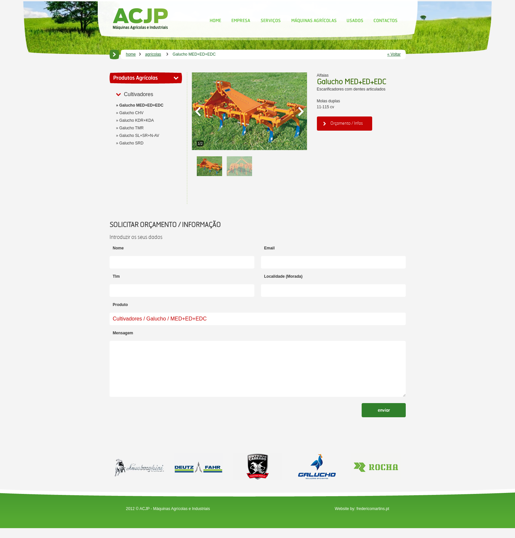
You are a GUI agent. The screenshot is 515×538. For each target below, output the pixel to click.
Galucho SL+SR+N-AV (139, 135)
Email (269, 248)
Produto (120, 304)
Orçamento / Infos (343, 123)
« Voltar (394, 54)
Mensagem (123, 333)
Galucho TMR (131, 128)
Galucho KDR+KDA (136, 120)
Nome (118, 248)
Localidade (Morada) (283, 276)
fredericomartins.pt (372, 518)
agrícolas (153, 54)
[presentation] (160, 426)
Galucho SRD (131, 143)
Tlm (116, 276)
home (131, 54)
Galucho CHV (131, 113)
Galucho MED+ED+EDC (141, 105)
